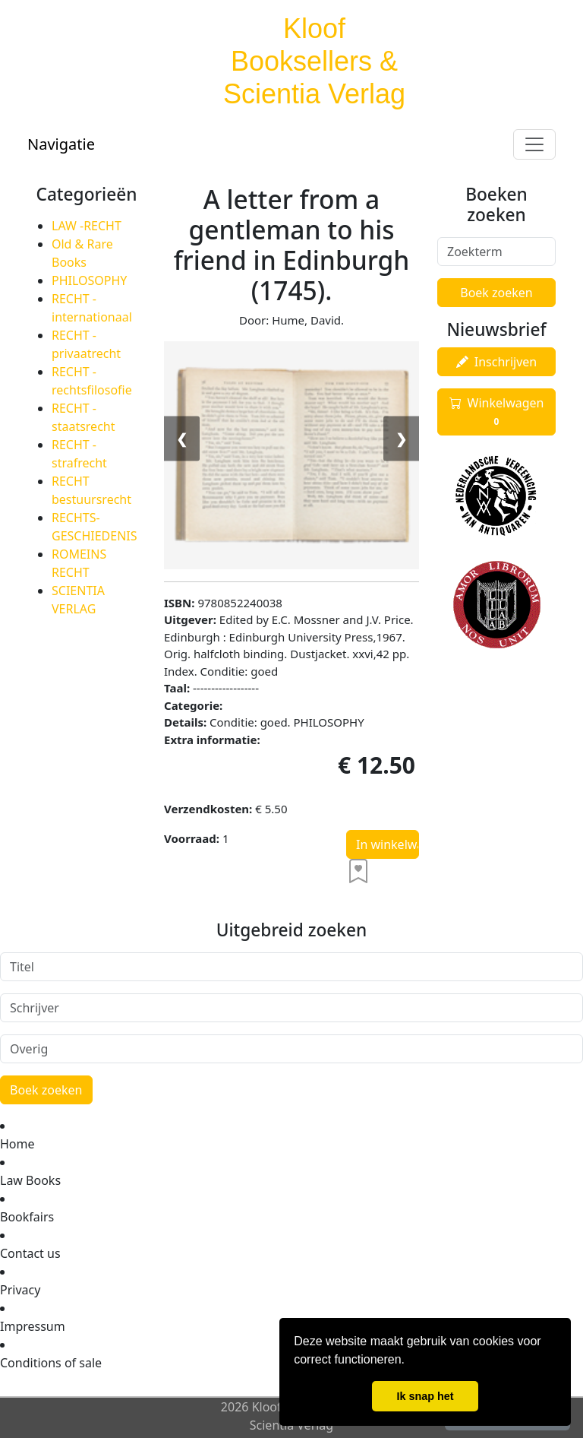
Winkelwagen (496, 411)
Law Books (30, 1180)
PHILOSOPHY (89, 280)
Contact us (30, 1253)
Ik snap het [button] (424, 1396)
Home (17, 1144)
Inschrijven (496, 361)
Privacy (20, 1289)
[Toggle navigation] (534, 144)
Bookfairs (27, 1216)
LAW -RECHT (86, 225)
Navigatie (61, 144)
